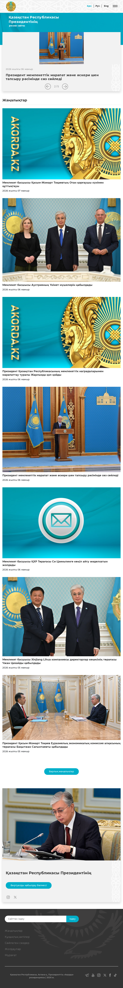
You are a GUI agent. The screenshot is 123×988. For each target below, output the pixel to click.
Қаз (89, 5)
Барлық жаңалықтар (61, 771)
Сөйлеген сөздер (17, 943)
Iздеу (73, 918)
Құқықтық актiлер (17, 936)
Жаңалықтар (14, 930)
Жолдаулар (13, 949)
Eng (106, 5)
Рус (97, 5)
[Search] (40, 919)
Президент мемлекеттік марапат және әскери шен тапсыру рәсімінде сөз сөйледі (60, 475)
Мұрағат (11, 955)
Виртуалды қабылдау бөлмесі (29, 885)
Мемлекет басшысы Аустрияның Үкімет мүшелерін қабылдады (47, 285)
